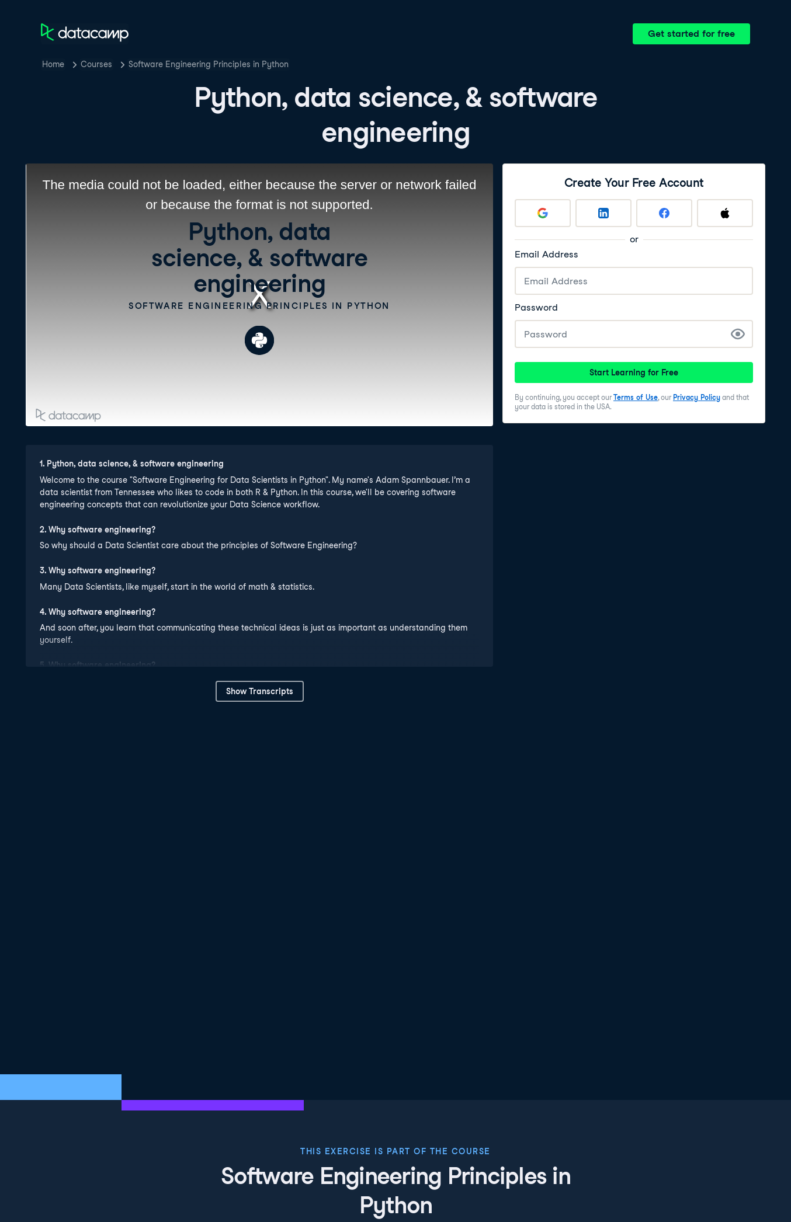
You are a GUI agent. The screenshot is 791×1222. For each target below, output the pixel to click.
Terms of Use (635, 397)
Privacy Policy (696, 397)
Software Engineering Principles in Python (209, 64)
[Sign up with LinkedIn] (603, 213)
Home (53, 64)
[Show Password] (737, 334)
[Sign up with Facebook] (664, 213)
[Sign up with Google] (543, 213)
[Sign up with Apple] (725, 213)
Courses (96, 64)
